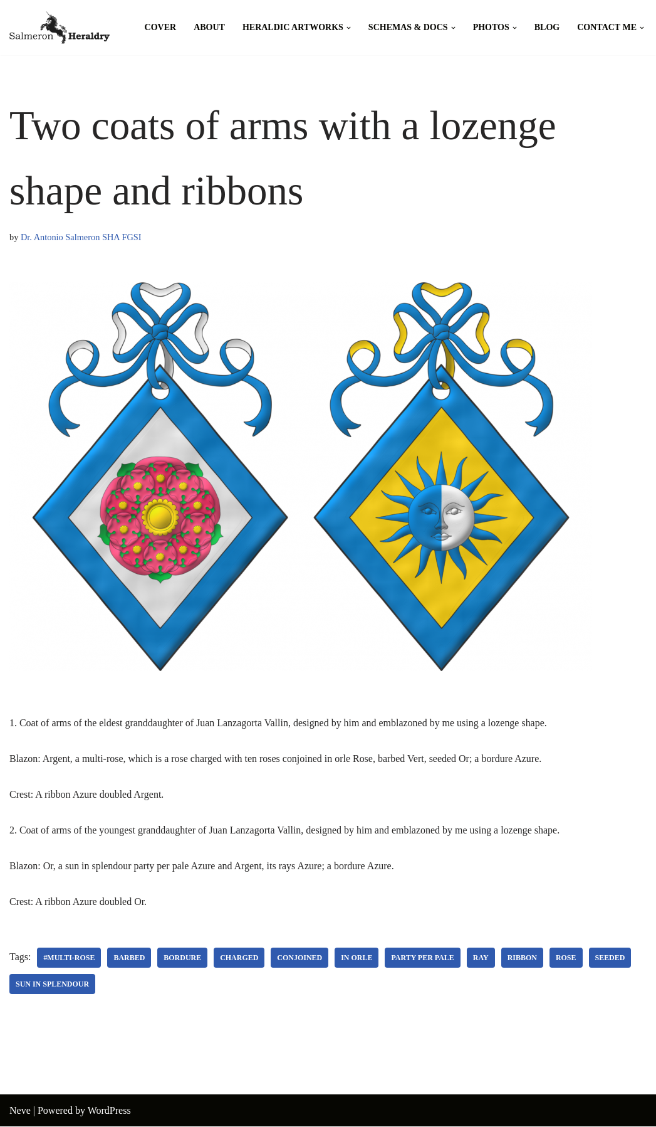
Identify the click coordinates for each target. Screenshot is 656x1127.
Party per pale (423, 958)
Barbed (129, 958)
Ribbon (523, 958)
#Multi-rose (69, 958)
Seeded (611, 958)
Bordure (183, 958)
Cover (161, 27)
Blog (547, 27)
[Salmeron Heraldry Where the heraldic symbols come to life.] (59, 27)
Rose (566, 958)
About (209, 27)
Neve (20, 1111)
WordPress (109, 1111)
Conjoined (300, 958)
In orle (357, 958)
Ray (481, 958)
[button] (348, 28)
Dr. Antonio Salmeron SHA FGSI (81, 237)
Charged (240, 958)
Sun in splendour (52, 984)
